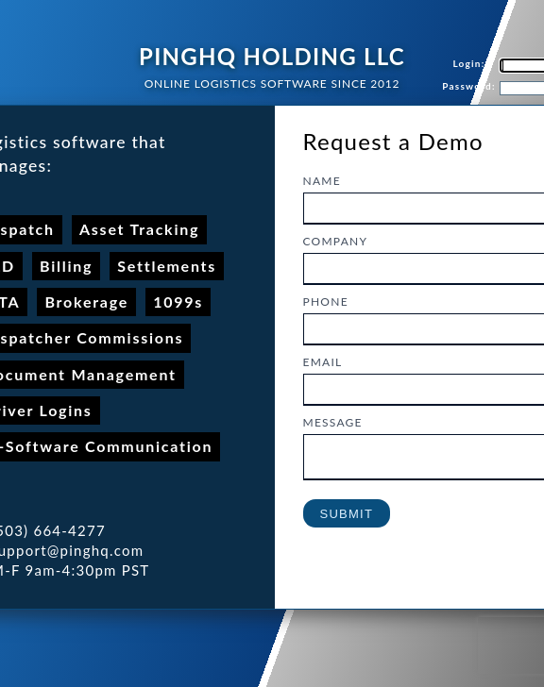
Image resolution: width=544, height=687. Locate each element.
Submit (347, 519)
